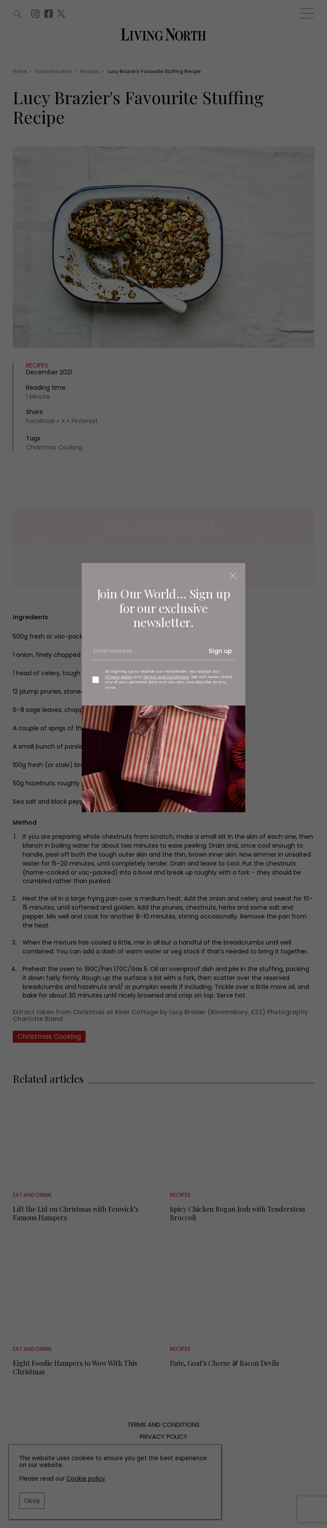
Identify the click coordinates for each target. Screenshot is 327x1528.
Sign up (220, 651)
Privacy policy (118, 676)
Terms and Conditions (166, 676)
